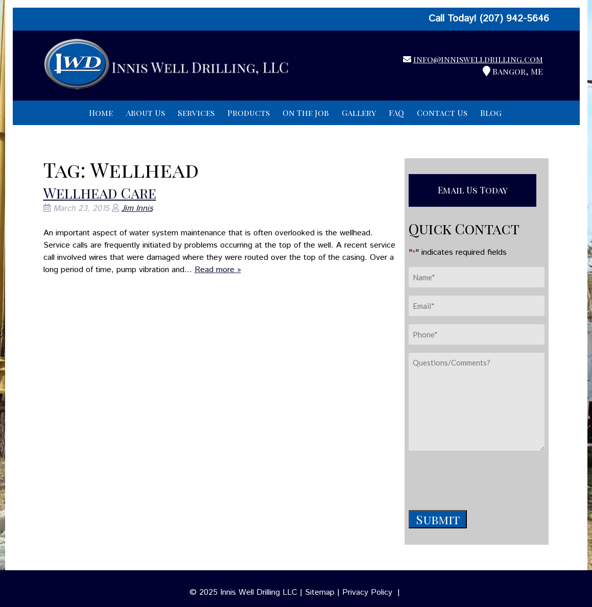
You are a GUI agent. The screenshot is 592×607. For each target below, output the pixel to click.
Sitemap (320, 592)
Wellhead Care (99, 192)
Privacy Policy (367, 592)
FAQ (396, 112)
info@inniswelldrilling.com (478, 59)
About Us (145, 112)
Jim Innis (137, 208)
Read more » (218, 270)
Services (196, 112)
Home (101, 112)
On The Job (305, 112)
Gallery (359, 112)
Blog (491, 112)
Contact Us (442, 112)
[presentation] (486, 479)
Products (248, 112)
